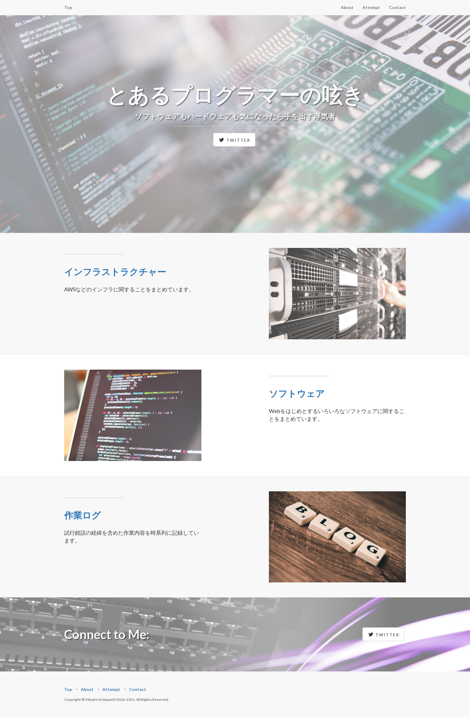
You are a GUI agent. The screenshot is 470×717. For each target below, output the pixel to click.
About (347, 7)
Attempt (371, 7)
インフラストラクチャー (115, 271)
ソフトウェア (297, 393)
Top (68, 7)
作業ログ (82, 515)
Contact (397, 7)
